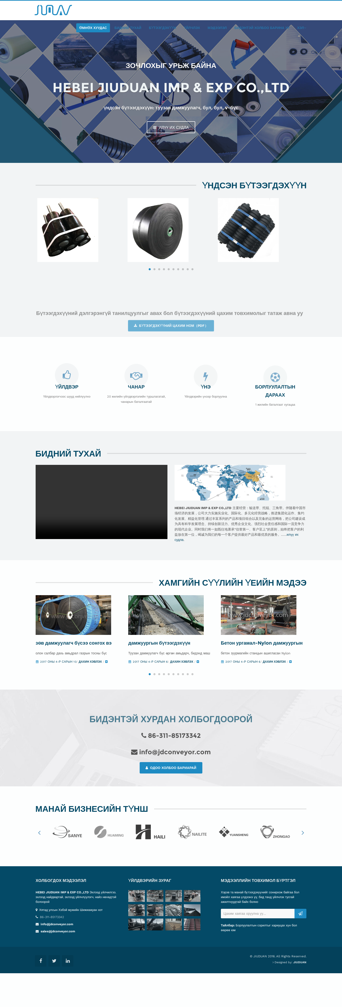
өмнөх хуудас (93, 28)
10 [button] (192, 292)
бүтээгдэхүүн (162, 28)
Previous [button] (39, 866)
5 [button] (168, 292)
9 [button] (187, 292)
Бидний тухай (127, 28)
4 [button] (164, 292)
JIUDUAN (299, 996)
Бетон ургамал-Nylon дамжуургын (262, 677)
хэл (301, 28)
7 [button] (178, 292)
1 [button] (149, 292)
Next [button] (302, 866)
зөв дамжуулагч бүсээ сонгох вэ (74, 677)
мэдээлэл (217, 28)
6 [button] (173, 292)
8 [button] (182, 292)
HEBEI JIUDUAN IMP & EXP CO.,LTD (62, 926)
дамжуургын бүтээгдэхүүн (159, 677)
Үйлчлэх (192, 28)
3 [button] (159, 292)
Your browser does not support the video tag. (101, 525)
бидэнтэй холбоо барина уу (262, 28)
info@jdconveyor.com (56, 958)
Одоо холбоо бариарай (171, 802)
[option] (81, 241)
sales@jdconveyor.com (57, 965)
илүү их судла (171, 127)
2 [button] (154, 292)
